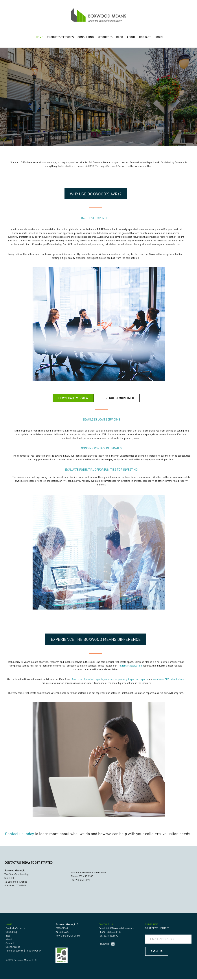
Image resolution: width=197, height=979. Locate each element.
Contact (10, 943)
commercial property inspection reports (126, 679)
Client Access (13, 946)
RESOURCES (105, 37)
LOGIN (159, 37)
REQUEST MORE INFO (119, 398)
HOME (39, 37)
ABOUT (131, 37)
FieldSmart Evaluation (130, 665)
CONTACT (145, 37)
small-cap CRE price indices (168, 679)
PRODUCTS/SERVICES (60, 37)
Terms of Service (15, 950)
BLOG (119, 37)
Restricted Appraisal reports (87, 679)
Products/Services (15, 928)
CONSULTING (85, 37)
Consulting (11, 931)
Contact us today (19, 833)
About (9, 939)
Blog (8, 935)
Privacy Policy (33, 950)
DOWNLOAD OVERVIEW (73, 398)
